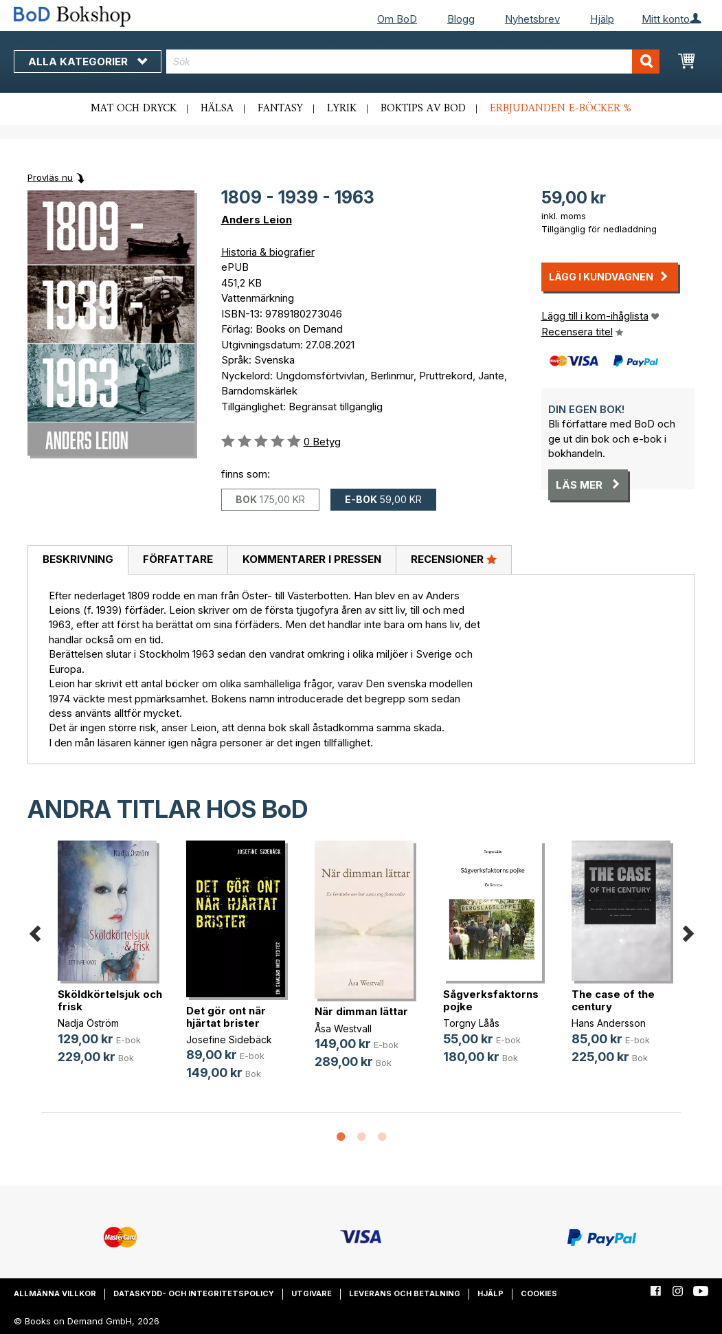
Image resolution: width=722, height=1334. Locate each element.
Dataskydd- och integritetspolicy (193, 1293)
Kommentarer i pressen (311, 559)
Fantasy (280, 108)
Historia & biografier (268, 251)
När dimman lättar (361, 1011)
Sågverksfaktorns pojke (491, 1000)
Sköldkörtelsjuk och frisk (110, 1000)
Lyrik (342, 108)
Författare (178, 559)
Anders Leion (256, 219)
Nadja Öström (88, 1023)
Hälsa (217, 108)
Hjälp (602, 18)
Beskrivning (78, 559)
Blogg (461, 18)
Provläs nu (50, 177)
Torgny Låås (471, 1023)
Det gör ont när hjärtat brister (226, 1017)
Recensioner (454, 558)
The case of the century (613, 1000)
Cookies (539, 1293)
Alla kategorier (87, 61)
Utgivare (311, 1293)
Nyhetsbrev (532, 18)
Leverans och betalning (404, 1293)
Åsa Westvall (343, 1028)
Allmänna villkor (55, 1293)
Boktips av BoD (423, 108)
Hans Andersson (609, 1023)
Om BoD (397, 18)
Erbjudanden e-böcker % (560, 108)
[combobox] (412, 61)
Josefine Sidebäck (229, 1039)
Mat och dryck (134, 108)
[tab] (77, 560)
